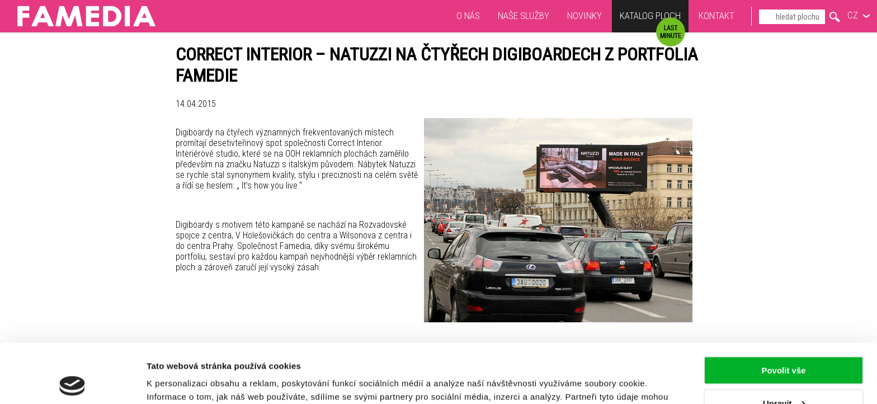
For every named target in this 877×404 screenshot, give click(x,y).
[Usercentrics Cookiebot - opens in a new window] (72, 382)
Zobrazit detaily (178, 382)
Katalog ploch (650, 17)
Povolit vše (783, 311)
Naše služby (523, 15)
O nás (468, 15)
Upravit (784, 344)
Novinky (584, 15)
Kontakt (716, 15)
